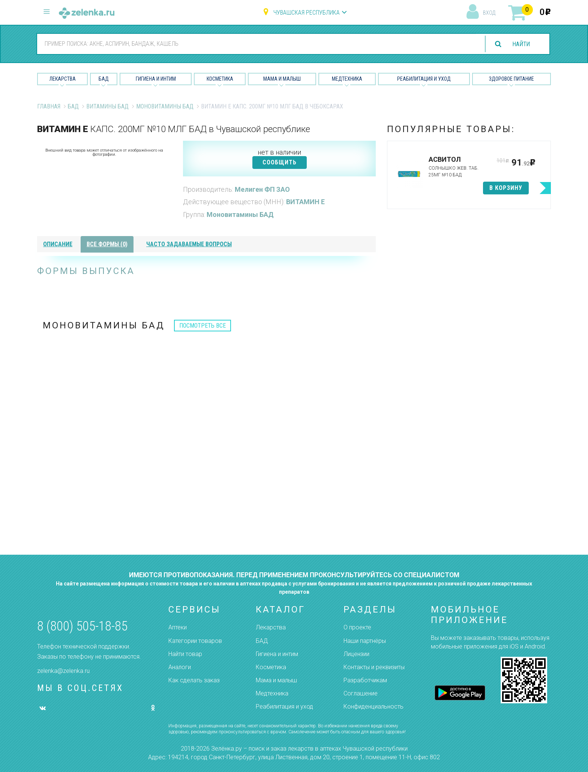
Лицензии (356, 654)
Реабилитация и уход (424, 79)
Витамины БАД (107, 106)
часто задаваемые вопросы (189, 244)
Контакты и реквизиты (374, 667)
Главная (48, 106)
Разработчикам (365, 680)
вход (489, 13)
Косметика (220, 79)
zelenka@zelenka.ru (63, 670)
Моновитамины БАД (165, 106)
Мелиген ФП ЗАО (262, 189)
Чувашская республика (306, 12)
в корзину (505, 187)
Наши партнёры (365, 640)
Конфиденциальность (374, 706)
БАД (104, 79)
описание (57, 244)
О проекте (357, 627)
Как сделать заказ (194, 680)
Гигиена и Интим (156, 79)
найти (521, 44)
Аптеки (177, 627)
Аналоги (179, 667)
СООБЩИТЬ (279, 162)
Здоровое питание (511, 79)
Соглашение (361, 693)
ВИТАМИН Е (305, 202)
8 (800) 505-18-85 (82, 626)
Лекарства (63, 79)
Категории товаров (195, 640)
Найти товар (185, 654)
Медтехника (347, 79)
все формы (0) (107, 244)
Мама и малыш (282, 79)
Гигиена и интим (277, 654)
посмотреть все (202, 325)
